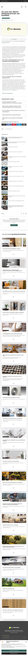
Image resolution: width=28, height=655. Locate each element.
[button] (26, 641)
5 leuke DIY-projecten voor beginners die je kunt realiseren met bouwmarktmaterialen (12, 506)
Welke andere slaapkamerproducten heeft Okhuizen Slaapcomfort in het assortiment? (14, 108)
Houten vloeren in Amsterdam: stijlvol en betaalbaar (13, 314)
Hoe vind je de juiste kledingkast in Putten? (11, 250)
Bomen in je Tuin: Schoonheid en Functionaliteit (12, 484)
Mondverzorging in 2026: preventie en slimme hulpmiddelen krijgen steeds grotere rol (15, 139)
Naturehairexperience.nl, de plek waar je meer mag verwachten (16, 198)
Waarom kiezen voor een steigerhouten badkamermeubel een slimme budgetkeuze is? (12, 272)
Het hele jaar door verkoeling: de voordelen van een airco (13, 357)
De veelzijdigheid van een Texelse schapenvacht (12, 335)
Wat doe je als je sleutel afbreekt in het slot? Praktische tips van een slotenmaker (17, 144)
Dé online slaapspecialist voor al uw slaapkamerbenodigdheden (13, 42)
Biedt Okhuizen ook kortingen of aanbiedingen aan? (14, 120)
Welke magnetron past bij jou (13, 148)
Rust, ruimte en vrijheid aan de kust (14, 192)
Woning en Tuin (5, 247)
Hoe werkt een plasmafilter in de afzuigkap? (12, 569)
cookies (17, 646)
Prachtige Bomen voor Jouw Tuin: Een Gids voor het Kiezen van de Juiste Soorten (13, 548)
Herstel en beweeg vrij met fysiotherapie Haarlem (16, 202)
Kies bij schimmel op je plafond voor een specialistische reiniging (14, 442)
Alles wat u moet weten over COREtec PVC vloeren (13, 611)
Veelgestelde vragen (5, 44)
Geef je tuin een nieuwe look (8, 590)
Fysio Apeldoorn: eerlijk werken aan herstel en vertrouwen (15, 168)
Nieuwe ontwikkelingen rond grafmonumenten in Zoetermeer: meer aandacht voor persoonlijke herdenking (16, 208)
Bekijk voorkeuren (14, 653)
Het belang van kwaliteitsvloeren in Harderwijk (12, 420)
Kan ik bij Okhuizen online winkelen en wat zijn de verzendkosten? (14, 113)
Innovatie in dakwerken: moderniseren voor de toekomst (12, 378)
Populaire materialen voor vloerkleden (10, 526)
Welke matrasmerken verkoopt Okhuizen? (14, 116)
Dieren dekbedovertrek (8, 130)
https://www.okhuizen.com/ (7, 95)
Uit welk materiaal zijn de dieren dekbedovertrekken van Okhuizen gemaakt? (14, 104)
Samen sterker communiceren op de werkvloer (15, 173)
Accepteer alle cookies (14, 650)
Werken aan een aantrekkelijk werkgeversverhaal (16, 187)
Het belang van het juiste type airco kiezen (11, 399)
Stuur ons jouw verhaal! (14, 220)
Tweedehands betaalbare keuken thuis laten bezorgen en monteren (17, 159)
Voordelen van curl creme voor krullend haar (15, 153)
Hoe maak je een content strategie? (14, 163)
